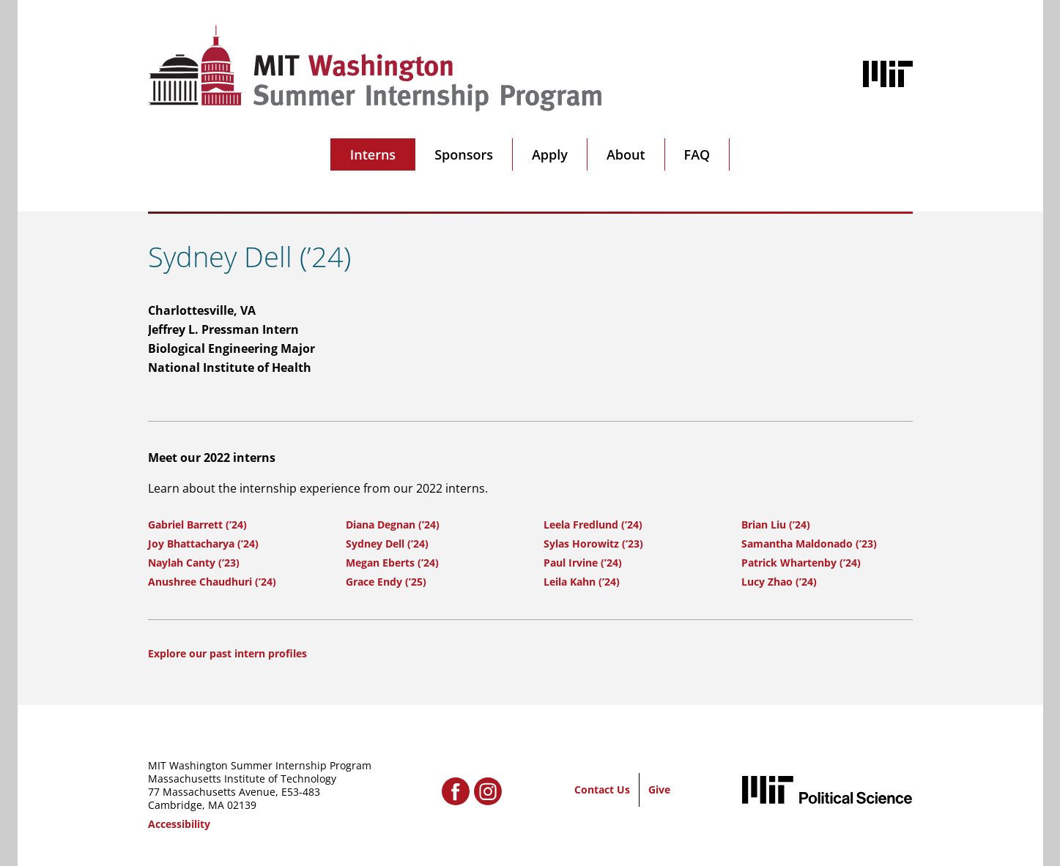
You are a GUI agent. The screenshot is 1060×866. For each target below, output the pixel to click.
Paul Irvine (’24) (583, 563)
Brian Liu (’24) (775, 524)
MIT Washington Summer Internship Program (259, 765)
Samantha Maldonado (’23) (809, 543)
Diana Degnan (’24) (393, 524)
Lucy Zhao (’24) (779, 582)
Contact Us (602, 789)
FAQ (697, 154)
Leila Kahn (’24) (582, 582)
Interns (373, 154)
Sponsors (463, 154)
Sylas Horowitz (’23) (593, 543)
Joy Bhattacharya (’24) (203, 543)
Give (659, 789)
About (626, 154)
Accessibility (179, 824)
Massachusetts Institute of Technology (242, 778)
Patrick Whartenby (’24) (801, 563)
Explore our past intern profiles (227, 653)
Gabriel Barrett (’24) (197, 524)
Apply (550, 154)
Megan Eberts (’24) (392, 563)
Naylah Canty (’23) (194, 563)
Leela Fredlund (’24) (593, 524)
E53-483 (300, 792)
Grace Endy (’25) (386, 582)
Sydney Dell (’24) (387, 543)
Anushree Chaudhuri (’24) (212, 582)
